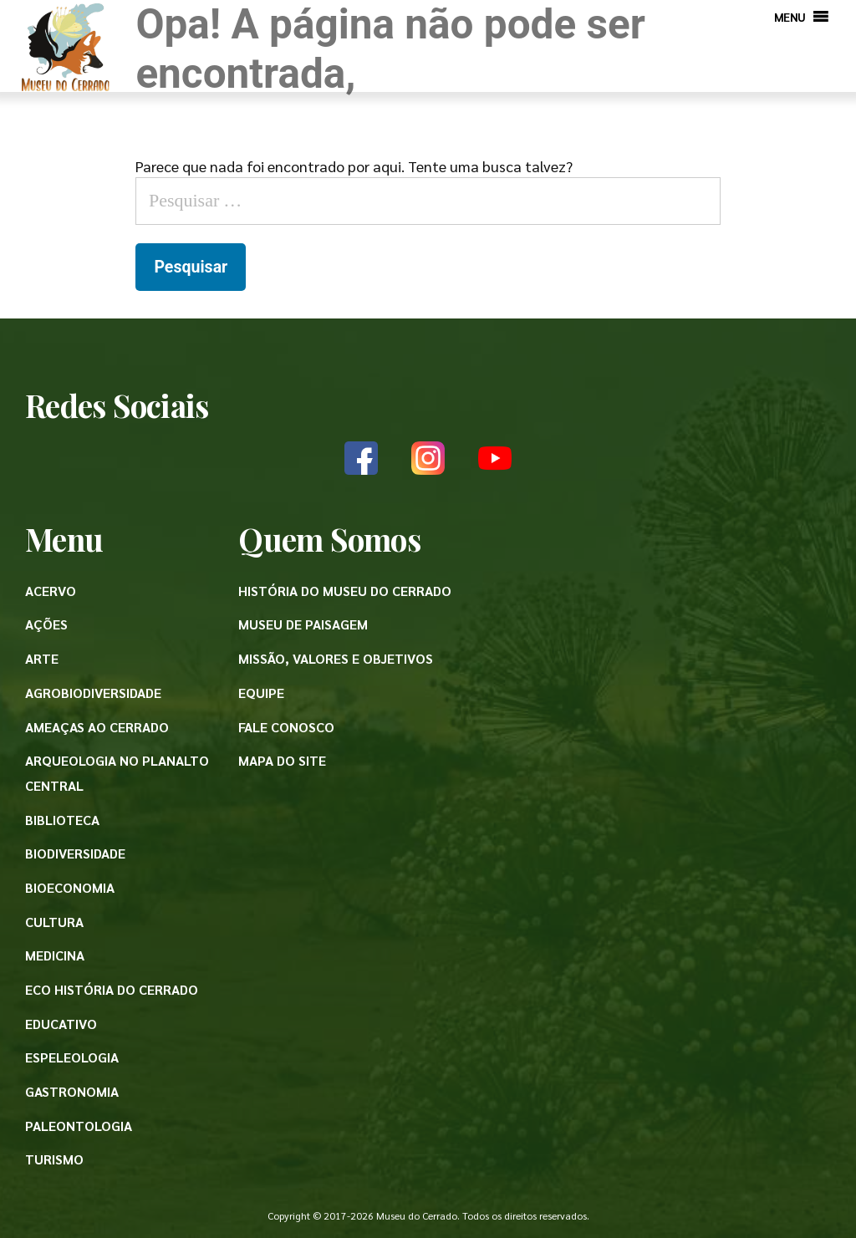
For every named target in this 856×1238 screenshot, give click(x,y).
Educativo (61, 1023)
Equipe (261, 692)
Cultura (54, 921)
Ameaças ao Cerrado (97, 727)
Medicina (54, 955)
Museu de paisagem (303, 624)
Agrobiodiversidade (93, 692)
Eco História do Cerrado (111, 989)
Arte (42, 658)
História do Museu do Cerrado (344, 590)
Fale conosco (286, 727)
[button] (790, 16)
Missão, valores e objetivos (335, 658)
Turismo (54, 1159)
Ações (46, 624)
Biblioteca (62, 819)
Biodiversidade (75, 853)
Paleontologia (78, 1125)
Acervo (50, 590)
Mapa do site (282, 760)
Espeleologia (72, 1057)
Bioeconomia (70, 887)
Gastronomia (72, 1091)
